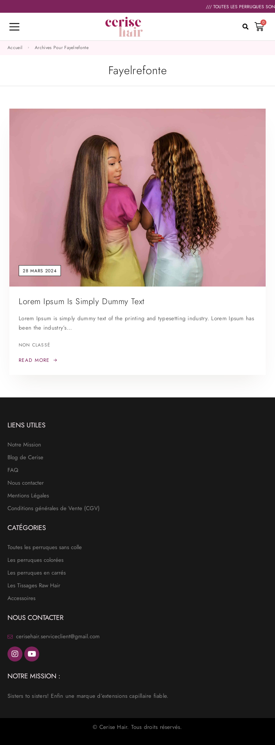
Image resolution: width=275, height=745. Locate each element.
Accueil (14, 47)
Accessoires (21, 598)
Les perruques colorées (35, 560)
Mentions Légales (28, 495)
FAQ (12, 470)
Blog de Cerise (25, 457)
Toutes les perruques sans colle (44, 547)
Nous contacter (25, 483)
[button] (245, 26)
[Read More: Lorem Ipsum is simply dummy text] (38, 360)
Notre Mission (24, 444)
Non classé (34, 345)
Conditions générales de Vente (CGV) (53, 508)
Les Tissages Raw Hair (33, 585)
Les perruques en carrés (36, 573)
